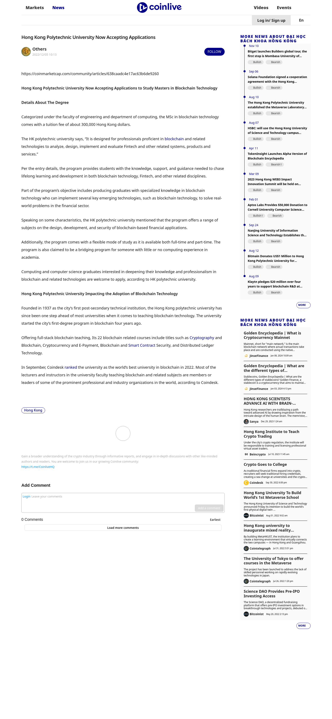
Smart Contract (141, 345)
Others (39, 49)
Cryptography (202, 337)
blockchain (174, 138)
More (302, 305)
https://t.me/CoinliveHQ (37, 467)
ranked (71, 367)
